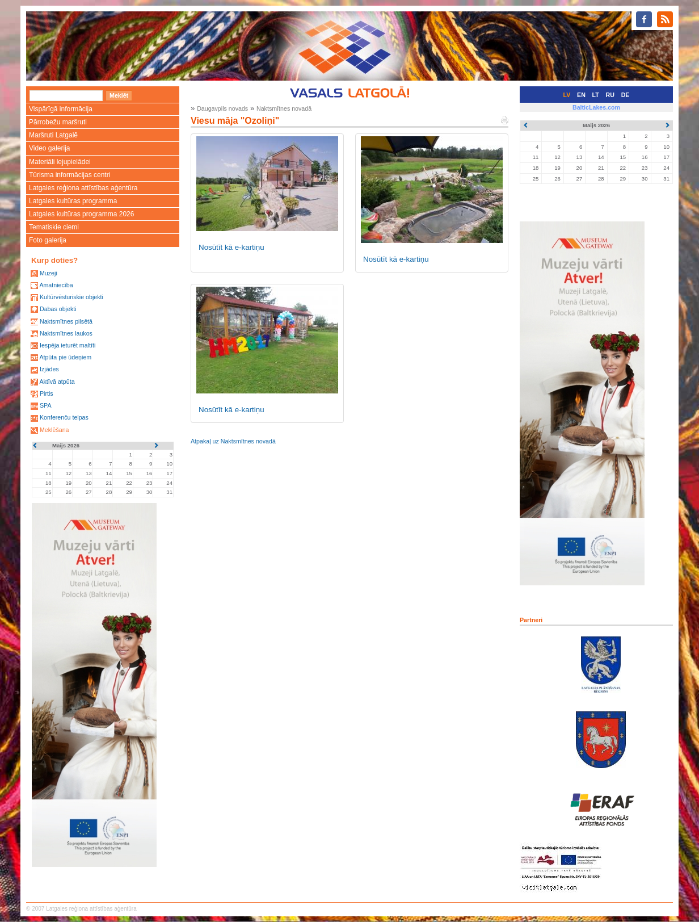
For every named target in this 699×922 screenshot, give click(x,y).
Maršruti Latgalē (53, 135)
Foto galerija (47, 240)
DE (625, 94)
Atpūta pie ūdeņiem (65, 357)
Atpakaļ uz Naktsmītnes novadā (233, 441)
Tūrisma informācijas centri (69, 175)
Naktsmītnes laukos (66, 333)
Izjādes (49, 369)
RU (610, 94)
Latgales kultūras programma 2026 (81, 214)
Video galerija (49, 148)
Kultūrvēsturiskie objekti (71, 297)
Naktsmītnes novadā (283, 108)
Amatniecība (56, 285)
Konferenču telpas (64, 417)
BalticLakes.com (596, 107)
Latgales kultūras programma (73, 201)
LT (595, 94)
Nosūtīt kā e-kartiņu (231, 247)
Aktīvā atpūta (56, 381)
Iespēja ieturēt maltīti (67, 345)
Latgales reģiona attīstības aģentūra (83, 188)
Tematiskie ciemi (54, 227)
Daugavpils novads (222, 108)
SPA (46, 405)
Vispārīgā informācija (60, 109)
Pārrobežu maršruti (58, 122)
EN (581, 94)
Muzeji (48, 273)
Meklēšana (54, 429)
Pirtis (46, 393)
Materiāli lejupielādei (60, 162)
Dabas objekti (58, 308)
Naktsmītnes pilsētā (66, 321)
